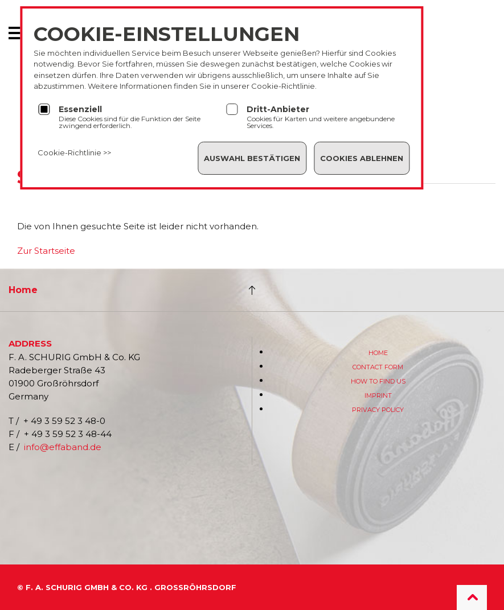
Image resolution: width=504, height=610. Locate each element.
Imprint (378, 395)
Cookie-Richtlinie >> (74, 152)
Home (23, 290)
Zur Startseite (46, 250)
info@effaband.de (62, 447)
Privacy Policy (378, 410)
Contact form (378, 367)
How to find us (378, 381)
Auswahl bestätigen (252, 158)
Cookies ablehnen (361, 158)
